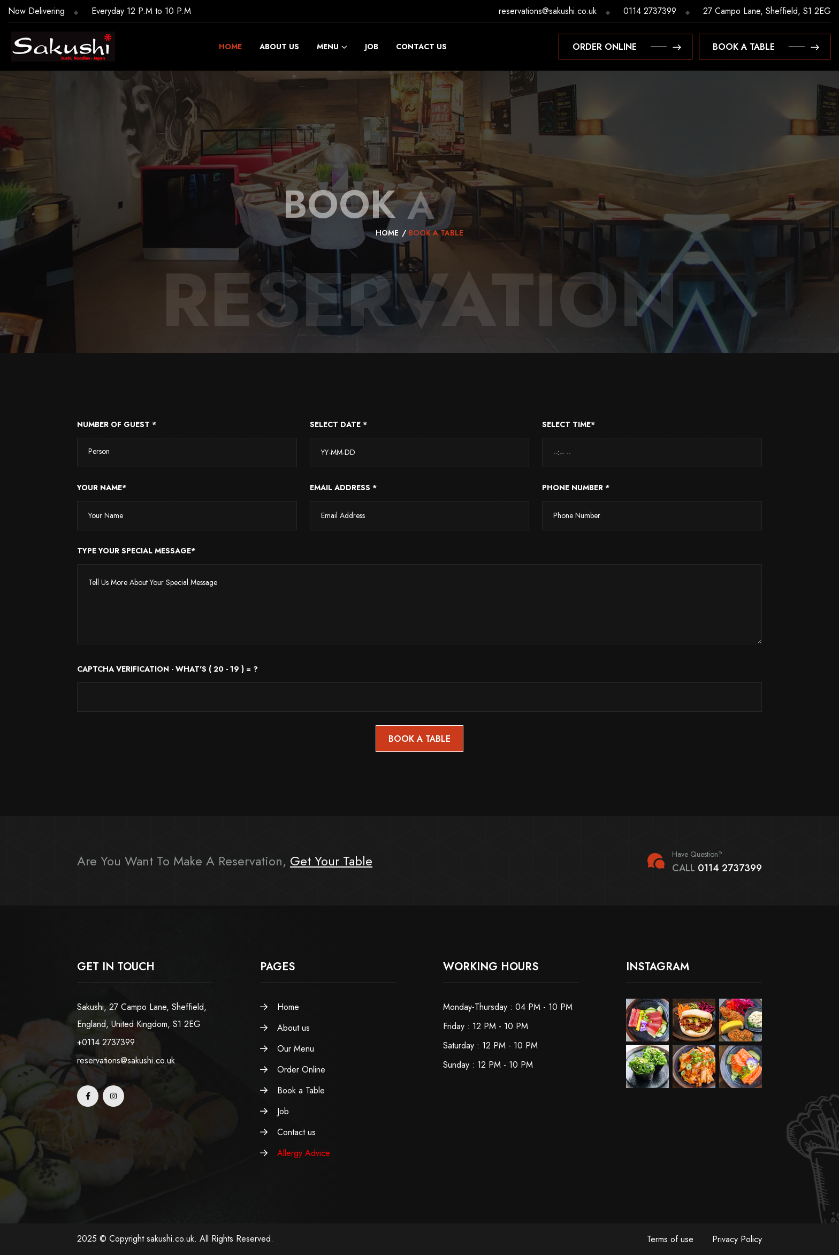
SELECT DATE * (338, 424)
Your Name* (101, 487)
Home (230, 46)
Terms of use (670, 1239)
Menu (328, 46)
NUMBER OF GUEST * (116, 424)
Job (371, 46)
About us (279, 46)
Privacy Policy (737, 1239)
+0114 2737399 (106, 1042)
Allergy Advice (295, 1153)
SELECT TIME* (568, 424)
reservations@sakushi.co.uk (548, 11)
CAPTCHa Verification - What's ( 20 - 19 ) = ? (167, 669)
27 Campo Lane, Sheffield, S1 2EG (767, 11)
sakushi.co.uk (170, 1239)
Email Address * (343, 487)
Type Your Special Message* (136, 550)
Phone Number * (575, 487)
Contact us (421, 46)
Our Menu (287, 1049)
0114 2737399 (649, 11)
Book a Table (292, 1090)
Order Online (292, 1069)
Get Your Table (331, 860)
